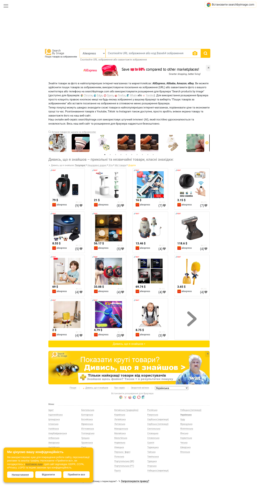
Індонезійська (55, 415)
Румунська (152, 415)
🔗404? (53, 170)
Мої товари (121, 165)
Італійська (53, 428)
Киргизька (86, 466)
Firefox (122, 95)
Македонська (121, 428)
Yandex (150, 95)
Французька (186, 424)
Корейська (119, 415)
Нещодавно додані (97, 165)
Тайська (151, 452)
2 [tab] (110, 154)
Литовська (119, 424)
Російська (152, 410)
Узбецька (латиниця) (190, 410)
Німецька (119, 447)
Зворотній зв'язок (140, 388)
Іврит (51, 410)
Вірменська (87, 424)
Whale (133, 95)
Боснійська (87, 419)
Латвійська (120, 419)
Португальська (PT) (124, 466)
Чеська (183, 442)
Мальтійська (120, 438)
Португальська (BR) (124, 461)
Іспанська (53, 424)
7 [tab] (137, 154)
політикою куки (34, 464)
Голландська (87, 433)
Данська (85, 452)
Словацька (152, 433)
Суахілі (150, 442)
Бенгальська (87, 410)
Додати (132, 165)
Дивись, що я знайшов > (129, 344)
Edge (99, 95)
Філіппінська (186, 428)
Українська (186, 415)
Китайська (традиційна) (126, 410)
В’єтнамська (87, 428)
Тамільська (153, 456)
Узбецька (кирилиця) (158, 470)
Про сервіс (119, 388)
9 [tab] (148, 154)
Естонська (86, 456)
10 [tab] (153, 154)
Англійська (53, 447)
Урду (182, 419)
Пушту (117, 470)
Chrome (88, 95)
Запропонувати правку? (135, 481)
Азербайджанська (57, 433)
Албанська (53, 438)
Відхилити (48, 474)
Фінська (184, 433)
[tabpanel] (129, 143)
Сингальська (153, 428)
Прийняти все (76, 474)
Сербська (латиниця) (157, 424)
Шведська (185, 447)
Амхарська (53, 442)
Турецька (152, 461)
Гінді (83, 447)
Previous (51, 143)
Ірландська (54, 419)
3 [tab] (115, 154)
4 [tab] (121, 154)
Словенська (153, 438)
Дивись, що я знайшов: (62, 165)
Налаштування (20, 474)
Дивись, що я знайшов (95, 388)
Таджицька (153, 447)
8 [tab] (142, 154)
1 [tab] (105, 154)
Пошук (73, 388)
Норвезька (119, 442)
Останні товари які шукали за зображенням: (73, 132)
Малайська (120, 433)
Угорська (151, 466)
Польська (119, 456)
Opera (110, 95)
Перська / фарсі (122, 452)
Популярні (80, 165)
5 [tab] (126, 154)
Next (207, 143)
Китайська (86, 470)
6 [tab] (131, 154)
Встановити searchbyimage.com (230, 5)
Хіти (111, 165)
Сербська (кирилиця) (158, 419)
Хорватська (186, 438)
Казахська (86, 461)
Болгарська (87, 415)
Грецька (85, 438)
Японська (185, 452)
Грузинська (87, 442)
